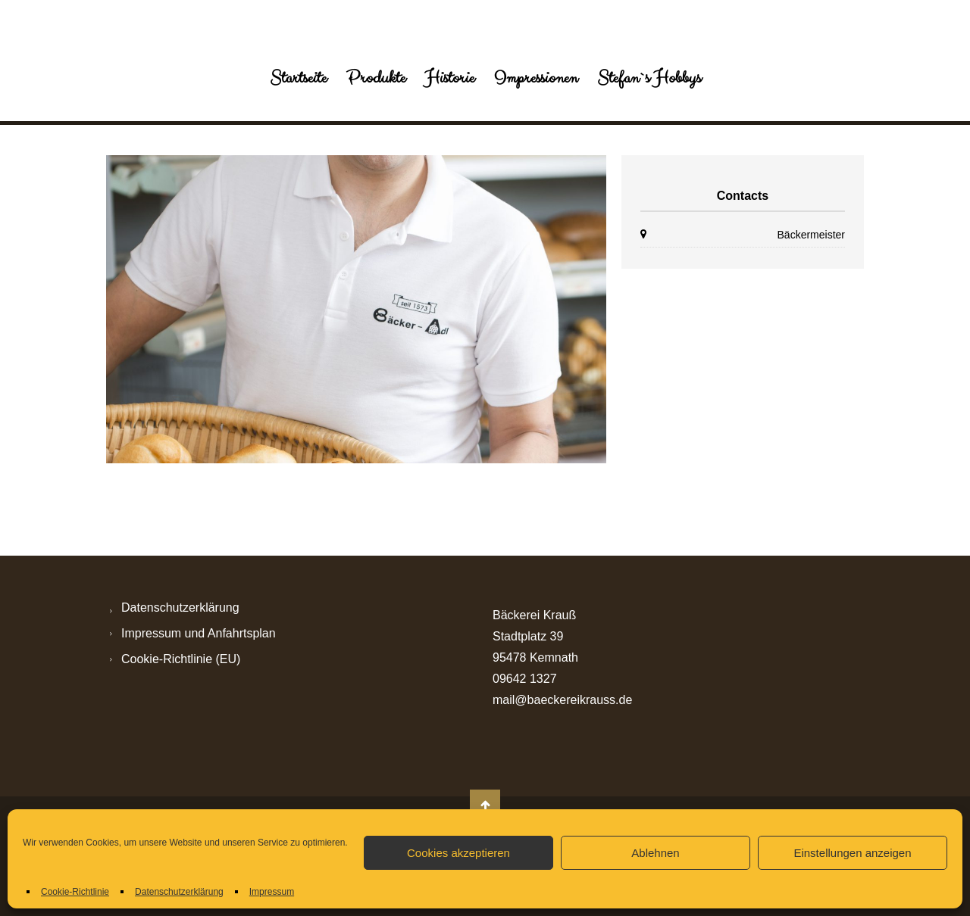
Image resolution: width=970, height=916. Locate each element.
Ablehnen (655, 852)
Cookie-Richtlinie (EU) (180, 659)
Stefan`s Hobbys (649, 78)
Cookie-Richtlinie (75, 891)
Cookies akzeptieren (458, 852)
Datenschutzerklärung (179, 891)
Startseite (298, 78)
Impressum (271, 891)
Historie (449, 78)
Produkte (375, 78)
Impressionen (535, 78)
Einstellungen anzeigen (852, 852)
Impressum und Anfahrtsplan (198, 633)
